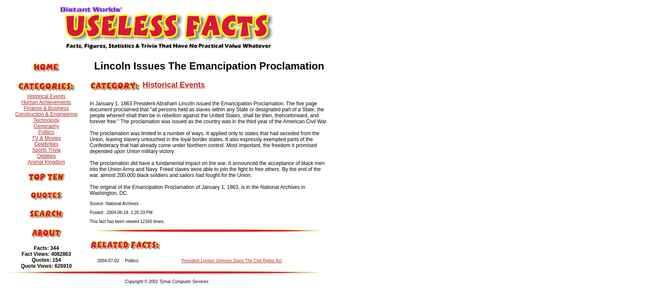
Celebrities (46, 144)
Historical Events (46, 96)
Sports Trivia (46, 150)
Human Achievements (46, 102)
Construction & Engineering (46, 114)
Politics (46, 132)
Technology (46, 120)
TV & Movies (46, 138)
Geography (46, 126)
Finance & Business (46, 108)
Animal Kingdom (46, 162)
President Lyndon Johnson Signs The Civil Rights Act (231, 260)
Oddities (46, 156)
